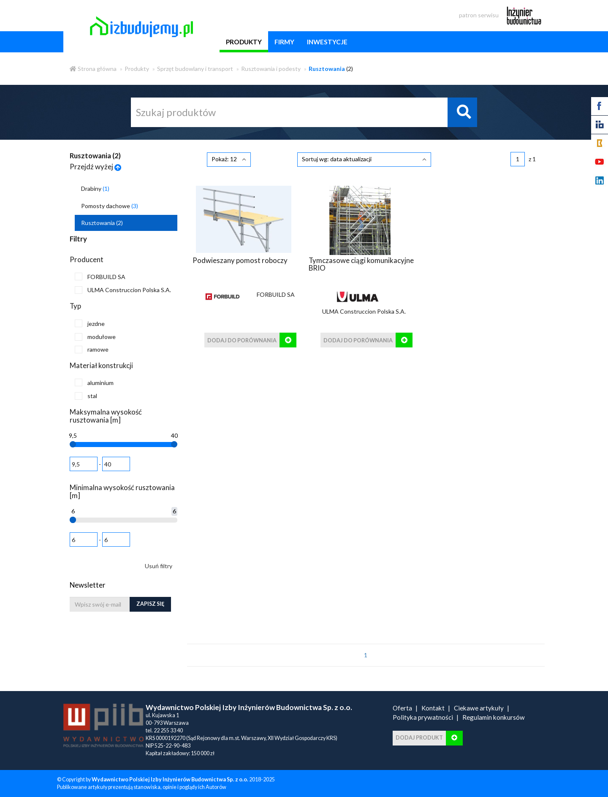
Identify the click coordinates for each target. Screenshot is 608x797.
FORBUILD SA (100, 276)
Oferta (402, 708)
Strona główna (93, 68)
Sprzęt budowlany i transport (195, 68)
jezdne (90, 323)
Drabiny (95, 188)
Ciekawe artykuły (479, 708)
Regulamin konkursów (493, 717)
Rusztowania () (95, 155)
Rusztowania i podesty (271, 68)
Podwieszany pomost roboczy (240, 259)
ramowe (92, 349)
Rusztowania (102, 222)
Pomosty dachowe (109, 205)
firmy (284, 42)
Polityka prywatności (423, 717)
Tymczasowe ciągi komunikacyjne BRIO (361, 263)
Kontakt (433, 708)
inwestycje (327, 42)
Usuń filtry (158, 565)
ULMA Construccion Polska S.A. (123, 290)
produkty (244, 42)
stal (86, 396)
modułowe (95, 337)
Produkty (137, 68)
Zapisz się (150, 604)
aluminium (94, 382)
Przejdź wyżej (96, 166)
